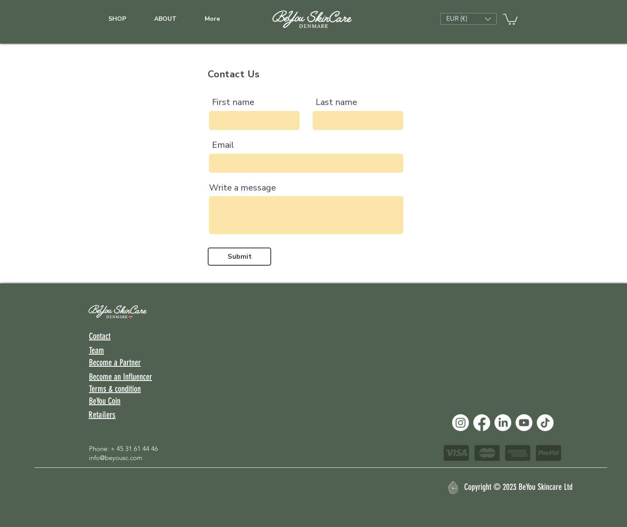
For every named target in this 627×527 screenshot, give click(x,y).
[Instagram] (460, 422)
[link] (510, 19)
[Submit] (239, 257)
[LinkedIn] (502, 422)
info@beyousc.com (115, 458)
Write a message (242, 188)
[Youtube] (524, 422)
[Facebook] (481, 422)
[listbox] (468, 19)
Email (223, 145)
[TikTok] (545, 422)
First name (233, 102)
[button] (468, 19)
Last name (336, 102)
